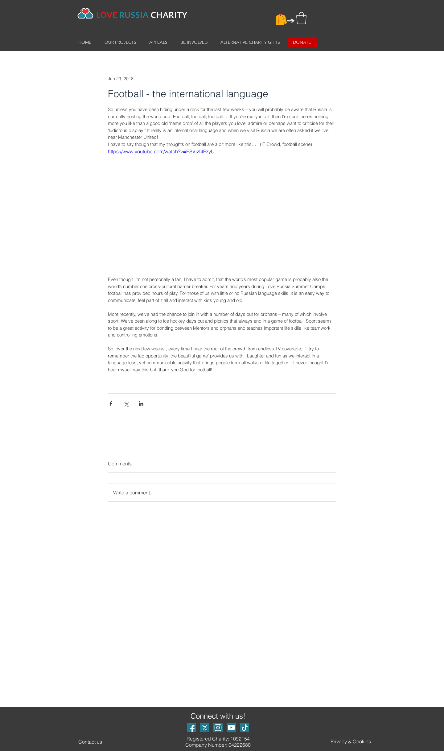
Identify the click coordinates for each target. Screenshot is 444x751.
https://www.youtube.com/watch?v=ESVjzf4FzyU (161, 151)
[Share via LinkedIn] (141, 403)
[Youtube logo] (231, 727)
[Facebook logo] (191, 727)
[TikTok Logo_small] (244, 727)
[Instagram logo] (218, 727)
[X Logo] (204, 727)
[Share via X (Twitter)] (126, 403)
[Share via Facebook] (111, 403)
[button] (301, 18)
